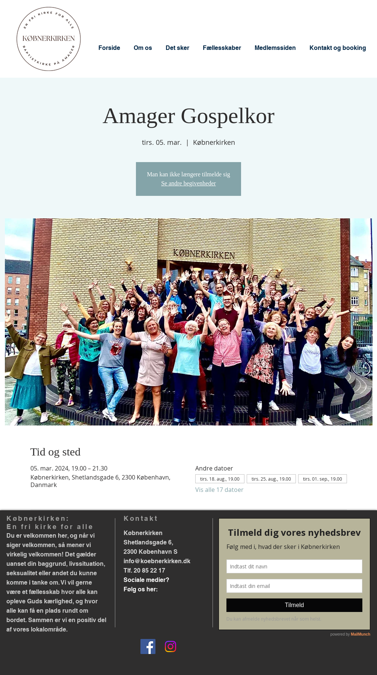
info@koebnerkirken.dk (157, 561)
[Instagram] (170, 646)
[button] (143, 48)
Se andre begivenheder (188, 183)
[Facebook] (147, 646)
